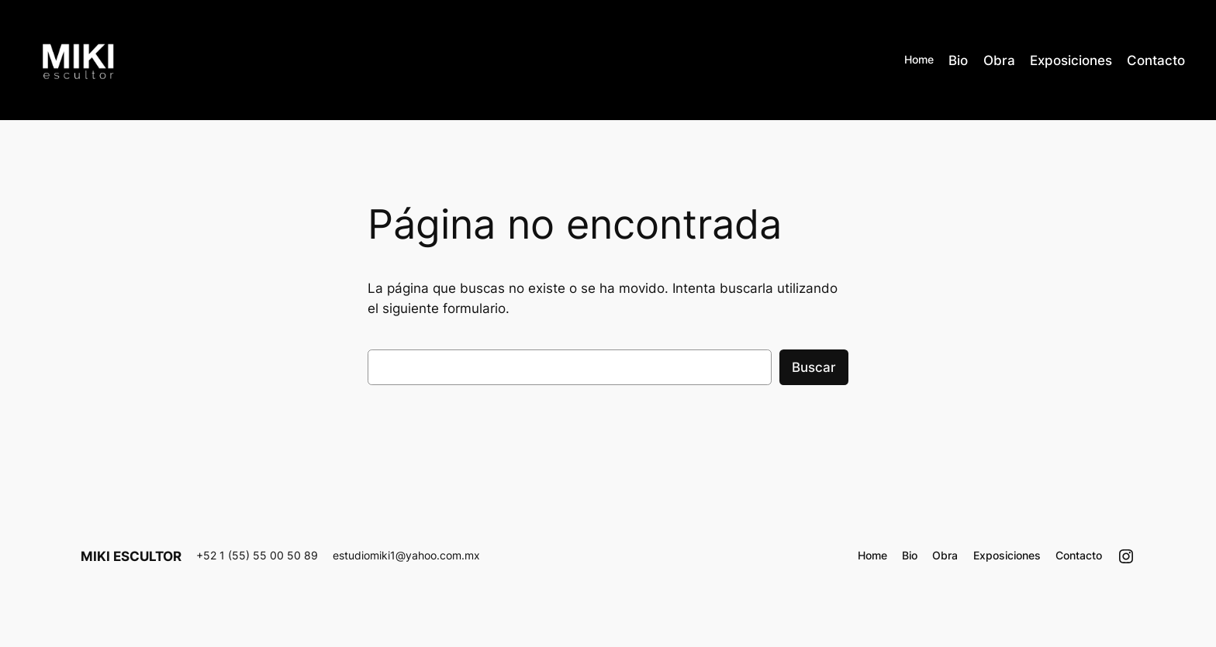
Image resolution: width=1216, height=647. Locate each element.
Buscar (814, 367)
